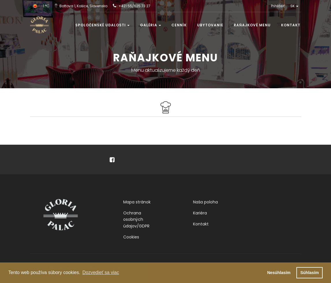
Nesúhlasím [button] (279, 272)
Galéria (150, 25)
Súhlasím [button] (309, 272)
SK (294, 5)
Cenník (179, 25)
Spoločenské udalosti (102, 25)
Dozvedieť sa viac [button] (100, 272)
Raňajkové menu (252, 25)
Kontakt (290, 25)
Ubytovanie (210, 25)
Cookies (131, 237)
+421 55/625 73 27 (134, 5)
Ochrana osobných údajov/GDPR (136, 219)
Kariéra (200, 213)
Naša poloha (205, 202)
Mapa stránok (137, 202)
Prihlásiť (278, 5)
